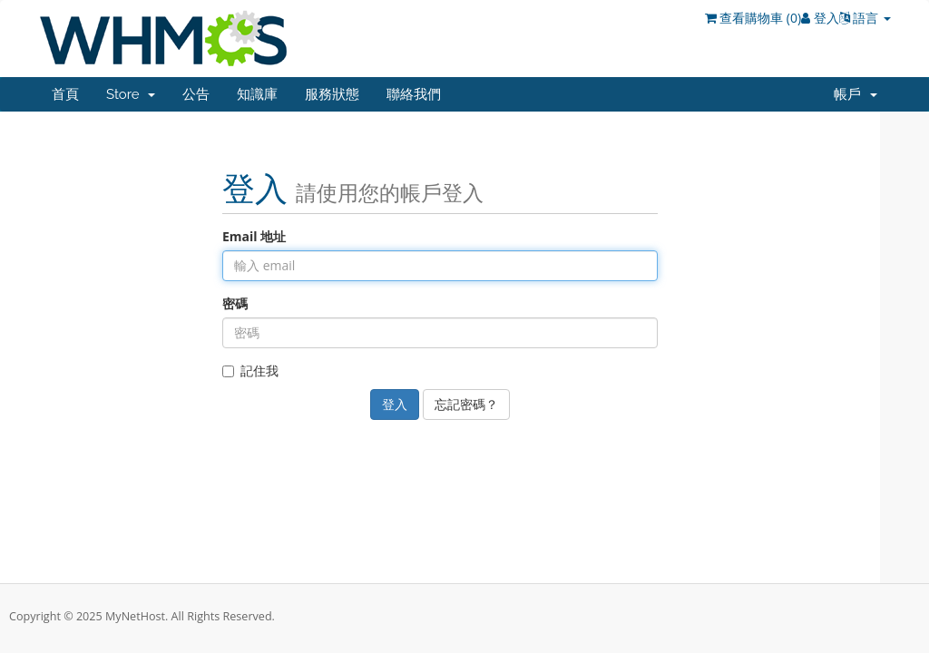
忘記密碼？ (466, 404)
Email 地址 (254, 236)
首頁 (65, 94)
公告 (196, 94)
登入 (820, 17)
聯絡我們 (413, 94)
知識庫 (257, 94)
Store (130, 94)
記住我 (250, 370)
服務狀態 (332, 94)
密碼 (235, 303)
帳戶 (855, 94)
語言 (865, 17)
